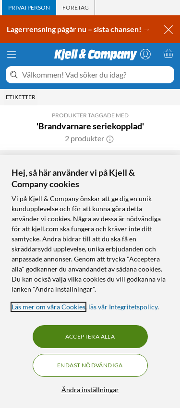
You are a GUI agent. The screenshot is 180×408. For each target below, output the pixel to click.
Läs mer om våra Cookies (48, 307)
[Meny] (11, 54)
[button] (110, 138)
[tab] (29, 7)
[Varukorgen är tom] (168, 53)
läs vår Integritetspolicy (122, 307)
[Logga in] (145, 53)
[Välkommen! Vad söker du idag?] (96, 74)
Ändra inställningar (90, 389)
